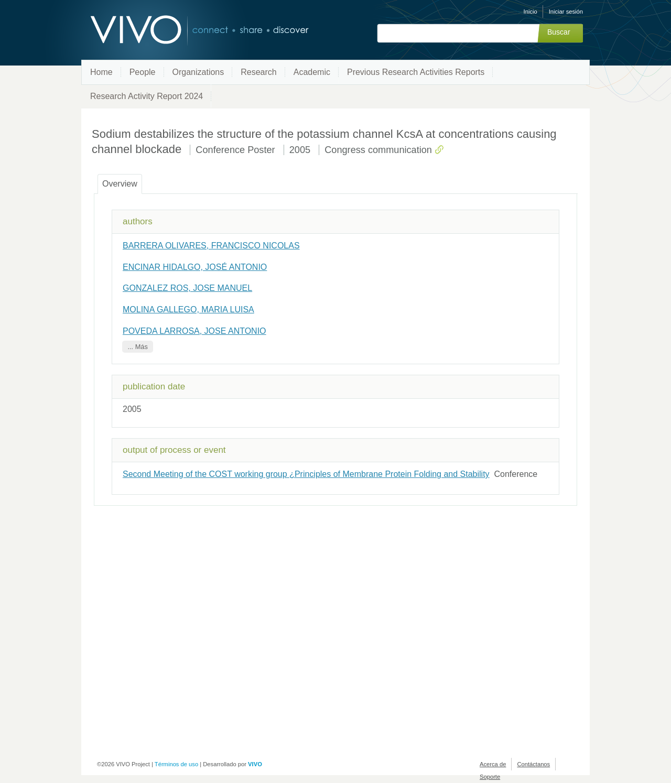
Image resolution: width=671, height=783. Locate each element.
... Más (137, 347)
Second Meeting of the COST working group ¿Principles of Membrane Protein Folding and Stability (306, 474)
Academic (312, 72)
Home (101, 72)
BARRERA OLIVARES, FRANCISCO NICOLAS (211, 245)
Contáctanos (533, 764)
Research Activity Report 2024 (146, 96)
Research (258, 72)
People (142, 72)
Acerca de (493, 764)
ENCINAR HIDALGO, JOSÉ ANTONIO (195, 267)
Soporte (490, 777)
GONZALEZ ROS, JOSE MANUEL (187, 288)
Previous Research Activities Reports (415, 72)
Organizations (198, 72)
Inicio (530, 11)
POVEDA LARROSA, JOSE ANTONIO (194, 331)
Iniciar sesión (566, 11)
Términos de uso (176, 764)
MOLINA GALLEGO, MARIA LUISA (188, 309)
